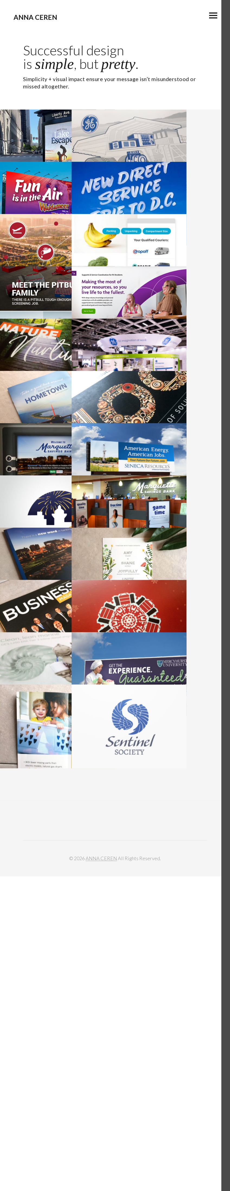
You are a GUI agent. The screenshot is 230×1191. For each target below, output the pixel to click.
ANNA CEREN (35, 17)
